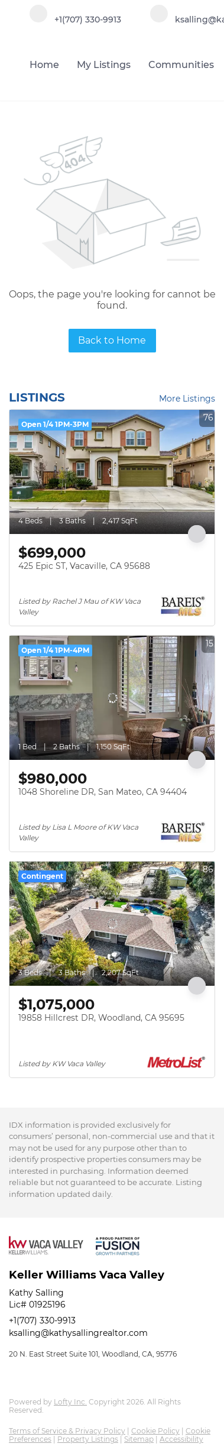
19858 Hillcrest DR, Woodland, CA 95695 (101, 1017)
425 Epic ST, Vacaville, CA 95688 (84, 566)
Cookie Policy (155, 1430)
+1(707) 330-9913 (42, 1320)
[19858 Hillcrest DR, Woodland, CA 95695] (112, 924)
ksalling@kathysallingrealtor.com (78, 1333)
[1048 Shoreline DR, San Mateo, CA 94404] (112, 698)
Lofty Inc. (70, 1401)
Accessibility (181, 1439)
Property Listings (87, 1439)
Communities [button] (181, 64)
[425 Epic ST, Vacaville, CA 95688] (112, 472)
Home (44, 64)
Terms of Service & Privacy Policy (67, 1430)
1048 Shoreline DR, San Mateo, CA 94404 (102, 792)
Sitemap (139, 1439)
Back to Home (112, 340)
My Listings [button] (104, 64)
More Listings (187, 398)
